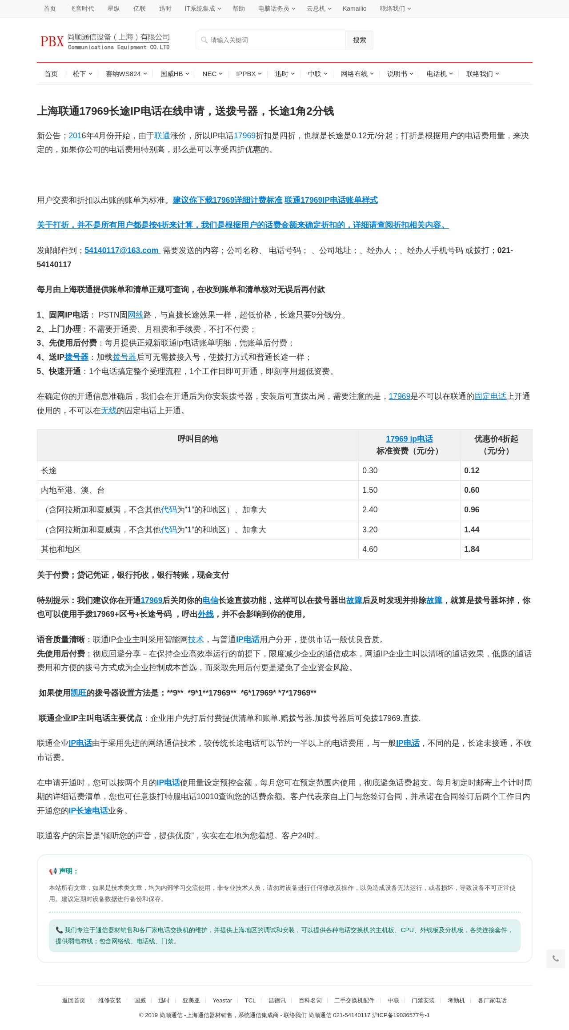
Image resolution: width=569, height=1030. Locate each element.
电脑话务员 (273, 8)
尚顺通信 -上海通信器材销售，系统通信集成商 (219, 1015)
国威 (140, 1000)
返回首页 (73, 1000)
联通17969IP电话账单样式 (331, 200)
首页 (50, 8)
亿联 (139, 8)
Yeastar (222, 1000)
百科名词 (310, 1000)
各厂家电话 (492, 1000)
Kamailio (355, 8)
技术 (196, 639)
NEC (210, 73)
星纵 (114, 8)
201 (75, 135)
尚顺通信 (320, 1015)
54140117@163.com (123, 250)
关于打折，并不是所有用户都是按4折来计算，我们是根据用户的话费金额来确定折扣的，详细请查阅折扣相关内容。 (243, 225)
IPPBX (246, 73)
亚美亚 (191, 1000)
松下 (79, 73)
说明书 (397, 73)
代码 (169, 509)
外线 (206, 614)
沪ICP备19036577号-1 (401, 1015)
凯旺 (79, 692)
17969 (245, 135)
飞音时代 (81, 8)
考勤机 (456, 1000)
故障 (354, 600)
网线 (136, 314)
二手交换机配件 (354, 1000)
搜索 (359, 40)
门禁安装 (423, 1000)
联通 (162, 135)
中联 (314, 73)
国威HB (171, 73)
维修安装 (109, 1000)
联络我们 (392, 8)
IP (72, 743)
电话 (84, 743)
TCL (250, 1000)
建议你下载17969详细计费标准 (228, 200)
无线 (109, 410)
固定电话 (490, 396)
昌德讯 (277, 1000)
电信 (210, 600)
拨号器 (76, 357)
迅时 (165, 8)
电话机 (437, 73)
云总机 (316, 8)
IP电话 (248, 639)
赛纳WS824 (123, 73)
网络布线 (354, 73)
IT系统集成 (200, 8)
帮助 (238, 8)
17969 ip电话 (409, 439)
